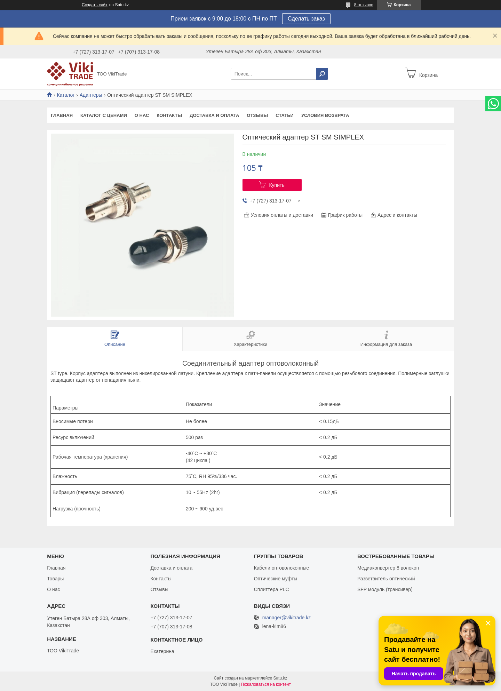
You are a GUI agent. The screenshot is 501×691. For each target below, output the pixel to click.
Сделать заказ (306, 19)
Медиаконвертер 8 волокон (388, 568)
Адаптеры (91, 95)
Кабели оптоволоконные (281, 568)
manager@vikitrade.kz (286, 617)
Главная (62, 115)
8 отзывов (363, 4)
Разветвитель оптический (386, 578)
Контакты (169, 115)
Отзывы (257, 115)
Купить (276, 185)
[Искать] (322, 74)
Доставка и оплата (214, 115)
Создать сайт (95, 4)
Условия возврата (325, 115)
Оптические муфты (275, 578)
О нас (142, 115)
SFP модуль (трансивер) (385, 589)
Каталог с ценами (103, 115)
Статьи (285, 115)
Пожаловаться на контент (266, 684)
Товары (55, 578)
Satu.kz (280, 678)
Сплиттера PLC (271, 589)
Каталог (65, 95)
